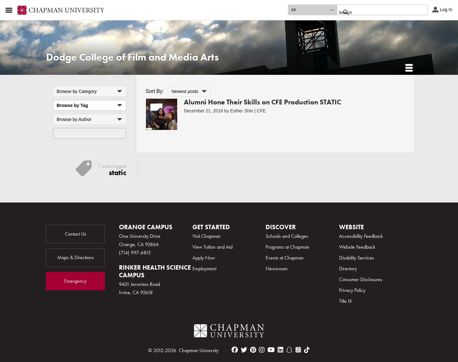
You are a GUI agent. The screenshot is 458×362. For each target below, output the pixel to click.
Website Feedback (357, 247)
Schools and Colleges (287, 236)
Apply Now (203, 257)
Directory (348, 268)
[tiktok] (307, 350)
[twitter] (244, 350)
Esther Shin (241, 110)
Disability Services (356, 257)
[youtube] (271, 350)
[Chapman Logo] (229, 332)
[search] (375, 12)
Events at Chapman (285, 257)
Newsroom (277, 268)
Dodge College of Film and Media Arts (132, 57)
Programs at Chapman (287, 247)
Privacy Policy (352, 290)
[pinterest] (253, 350)
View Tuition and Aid (212, 247)
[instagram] (262, 350)
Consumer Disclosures (360, 279)
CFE (261, 110)
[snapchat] (289, 350)
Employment (204, 268)
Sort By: (155, 91)
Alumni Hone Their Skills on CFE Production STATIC (262, 102)
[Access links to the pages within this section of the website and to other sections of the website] (10, 10)
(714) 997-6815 (135, 252)
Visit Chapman (206, 236)
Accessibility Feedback (361, 236)
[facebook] (235, 350)
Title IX (345, 301)
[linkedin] (280, 350)
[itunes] (298, 350)
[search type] (312, 9)
